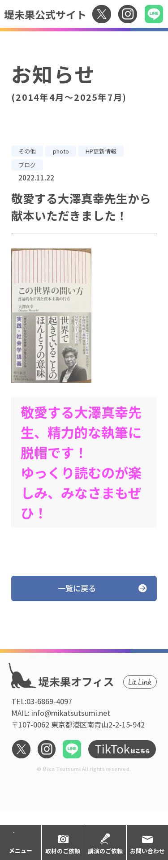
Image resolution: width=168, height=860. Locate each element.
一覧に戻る (77, 588)
